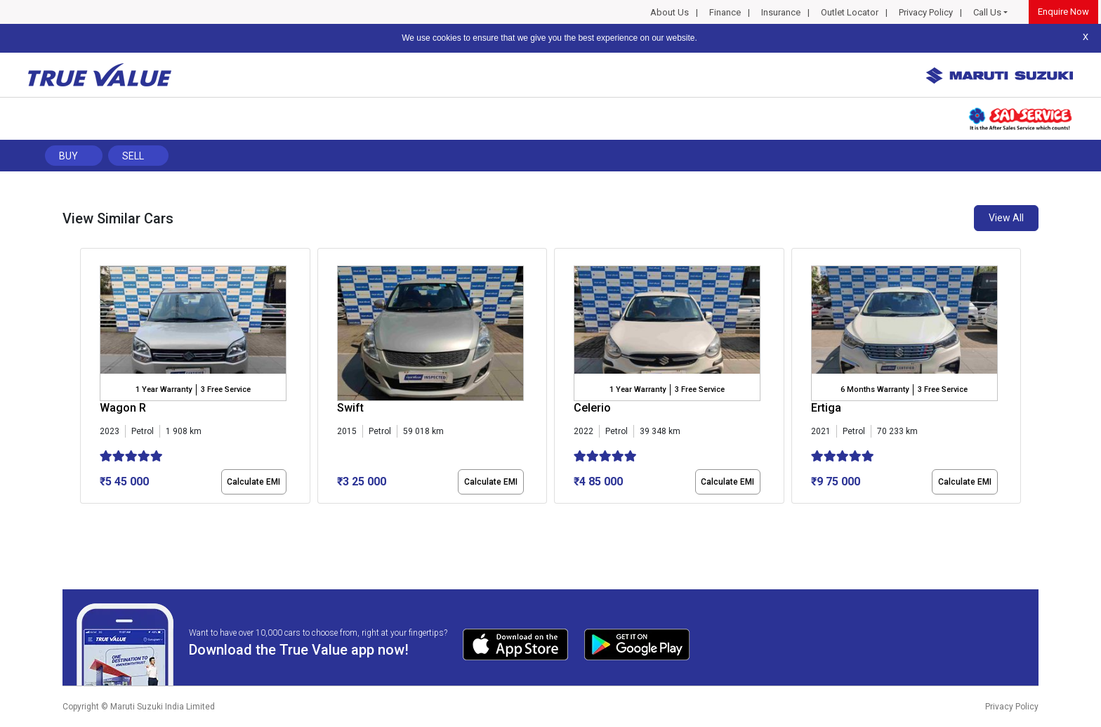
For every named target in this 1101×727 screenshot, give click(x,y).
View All (1006, 217)
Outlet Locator (849, 12)
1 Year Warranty (164, 389)
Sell (133, 156)
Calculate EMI (253, 482)
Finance (725, 12)
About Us (669, 12)
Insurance (780, 12)
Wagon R (123, 407)
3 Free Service (226, 389)
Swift (350, 407)
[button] (84, 515)
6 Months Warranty (874, 389)
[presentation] (87, 378)
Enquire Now (1063, 11)
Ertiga (826, 407)
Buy (68, 156)
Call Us (987, 12)
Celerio (592, 407)
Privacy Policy (926, 12)
